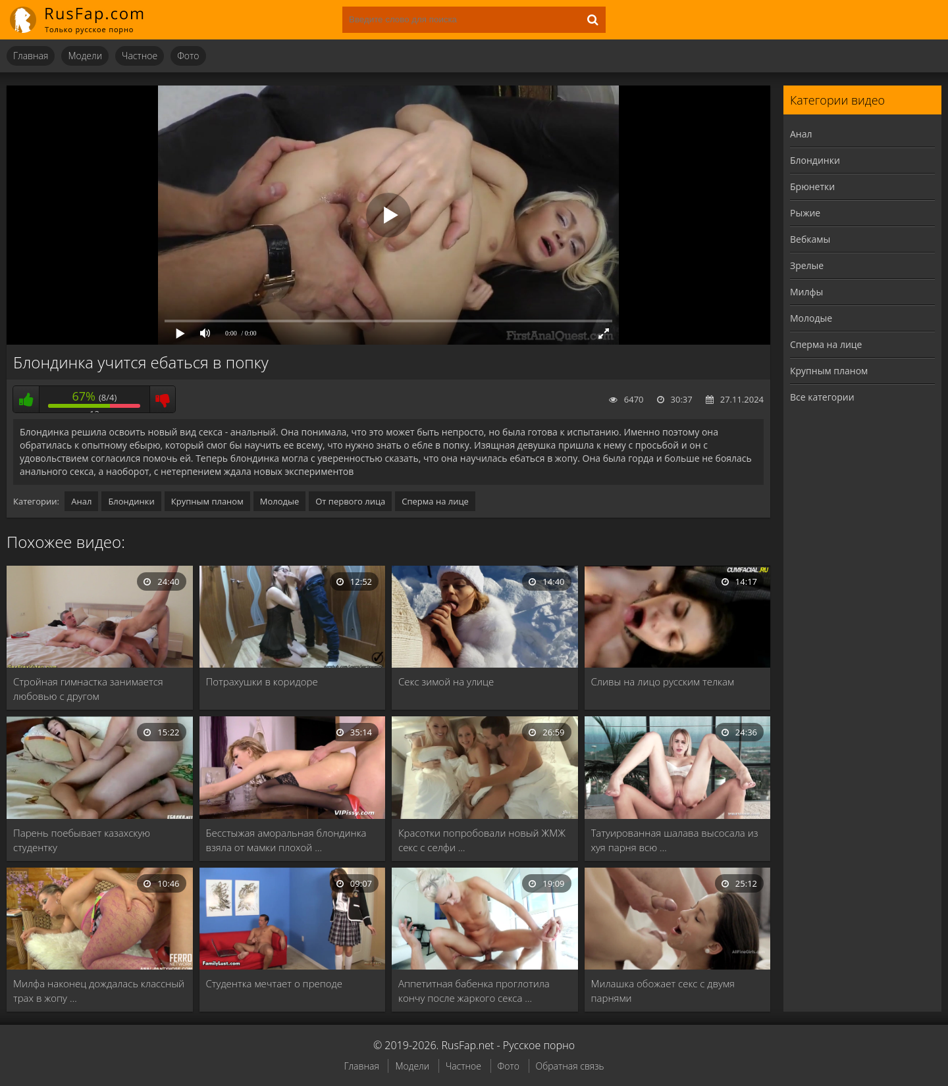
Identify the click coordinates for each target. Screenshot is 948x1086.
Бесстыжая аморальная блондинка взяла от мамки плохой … (286, 840)
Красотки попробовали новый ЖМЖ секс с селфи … (482, 840)
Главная (30, 55)
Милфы (806, 291)
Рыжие (805, 213)
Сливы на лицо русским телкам (663, 681)
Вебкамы (810, 239)
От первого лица (350, 501)
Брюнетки (812, 186)
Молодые (280, 501)
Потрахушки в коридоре (262, 681)
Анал (81, 501)
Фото (188, 55)
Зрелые (807, 265)
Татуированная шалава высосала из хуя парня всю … (674, 840)
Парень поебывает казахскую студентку (81, 840)
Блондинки (131, 501)
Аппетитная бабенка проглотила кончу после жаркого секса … (474, 990)
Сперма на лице (435, 501)
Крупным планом (207, 501)
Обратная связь (570, 1066)
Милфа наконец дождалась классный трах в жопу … (98, 990)
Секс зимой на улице (446, 681)
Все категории (822, 397)
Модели (85, 55)
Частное (139, 55)
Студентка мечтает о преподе (274, 983)
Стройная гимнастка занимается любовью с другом (88, 689)
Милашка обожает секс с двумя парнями (663, 990)
